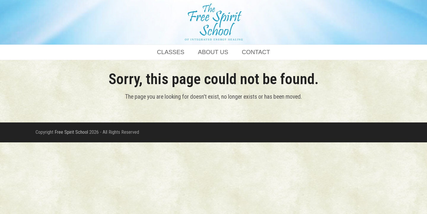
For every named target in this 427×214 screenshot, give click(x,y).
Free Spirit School (71, 132)
